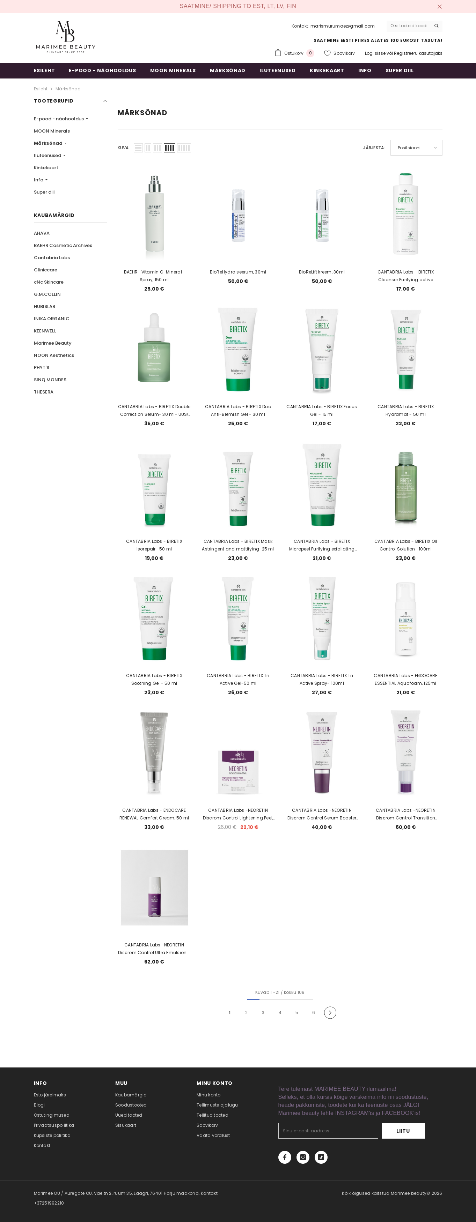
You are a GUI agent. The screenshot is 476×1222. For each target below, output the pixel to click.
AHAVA (42, 233)
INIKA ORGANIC (51, 318)
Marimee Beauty (53, 343)
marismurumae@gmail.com (342, 26)
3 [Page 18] (263, 1012)
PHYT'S (41, 367)
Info (39, 180)
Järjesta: (374, 148)
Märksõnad (68, 89)
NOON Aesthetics (54, 355)
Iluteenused (48, 155)
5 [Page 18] (296, 1012)
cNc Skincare (49, 282)
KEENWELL (45, 331)
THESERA (43, 392)
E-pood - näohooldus (59, 118)
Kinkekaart (46, 167)
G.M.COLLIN (47, 294)
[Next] (330, 1013)
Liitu (403, 1130)
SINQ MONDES (50, 379)
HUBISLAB (44, 306)
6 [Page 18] (313, 1012)
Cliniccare (45, 270)
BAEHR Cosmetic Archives (63, 245)
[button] (138, 147)
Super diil (44, 192)
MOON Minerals (52, 131)
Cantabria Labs (52, 257)
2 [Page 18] (246, 1012)
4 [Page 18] (280, 1012)
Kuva (123, 148)
